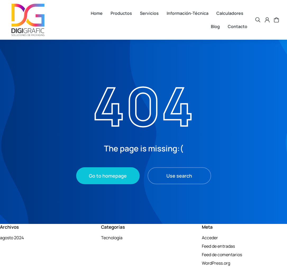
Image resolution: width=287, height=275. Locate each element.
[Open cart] (276, 19)
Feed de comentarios (222, 255)
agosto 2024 (12, 238)
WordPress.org (216, 263)
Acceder (210, 238)
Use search (179, 176)
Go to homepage (108, 176)
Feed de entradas (218, 246)
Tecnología (111, 238)
